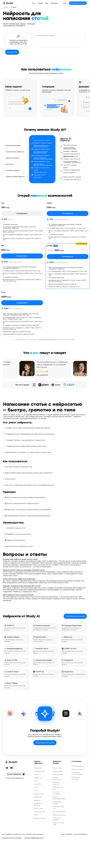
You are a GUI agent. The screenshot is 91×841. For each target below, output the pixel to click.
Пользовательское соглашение (11, 838)
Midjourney (37, 800)
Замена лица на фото (58, 788)
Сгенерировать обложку (57, 802)
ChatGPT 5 (37, 774)
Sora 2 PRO (37, 784)
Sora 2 (36, 781)
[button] (18, 40)
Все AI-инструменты (59, 811)
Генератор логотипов (56, 783)
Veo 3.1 (36, 790)
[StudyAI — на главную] (8, 3)
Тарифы (40, 3)
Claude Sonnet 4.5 (39, 811)
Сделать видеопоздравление (59, 797)
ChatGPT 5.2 (38, 777)
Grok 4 (36, 815)
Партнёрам (54, 3)
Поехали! (12, 52)
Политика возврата (78, 769)
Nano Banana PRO (39, 771)
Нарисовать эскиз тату (58, 807)
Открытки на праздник (57, 818)
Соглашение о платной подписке (77, 773)
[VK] (11, 767)
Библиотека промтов (59, 815)
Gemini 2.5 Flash (39, 794)
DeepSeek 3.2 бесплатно (38, 804)
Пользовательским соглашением (47, 339)
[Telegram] (6, 767)
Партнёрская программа (76, 778)
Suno (35, 787)
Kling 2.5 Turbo (38, 808)
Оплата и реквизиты (78, 766)
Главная (5, 7)
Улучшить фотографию (57, 793)
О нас (33, 3)
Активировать (22, 213)
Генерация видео (58, 771)
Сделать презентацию (57, 778)
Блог (46, 3)
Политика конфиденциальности (34, 838)
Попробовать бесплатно (77, 3)
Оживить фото (57, 768)
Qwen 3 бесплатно (39, 818)
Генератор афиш (58, 774)
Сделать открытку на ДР (58, 823)
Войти (65, 3)
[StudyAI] (15, 762)
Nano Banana (38, 768)
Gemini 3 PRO (38, 797)
